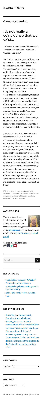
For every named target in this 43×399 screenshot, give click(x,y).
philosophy (23, 196)
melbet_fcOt (11, 321)
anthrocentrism (16, 193)
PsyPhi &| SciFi (13, 8)
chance (25, 193)
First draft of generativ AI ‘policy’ (21, 280)
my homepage (14, 230)
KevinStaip (11, 315)
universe (6, 198)
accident (6, 193)
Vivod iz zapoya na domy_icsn (19, 334)
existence (6, 196)
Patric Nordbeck (13, 191)
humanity (15, 196)
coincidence (33, 193)
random (31, 196)
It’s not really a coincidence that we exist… (20, 35)
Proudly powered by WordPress (27, 395)
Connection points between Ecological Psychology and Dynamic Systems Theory (22, 286)
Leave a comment (18, 198)
